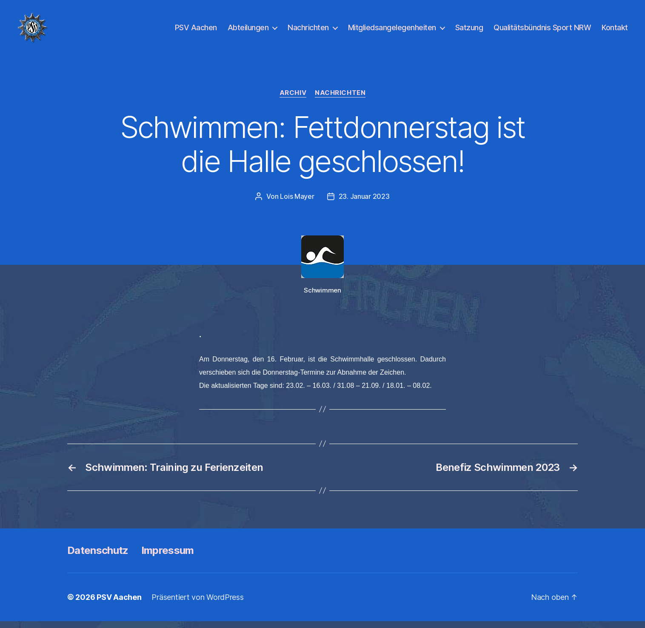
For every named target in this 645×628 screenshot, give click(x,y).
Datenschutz (97, 557)
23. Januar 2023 (364, 203)
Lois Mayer (297, 203)
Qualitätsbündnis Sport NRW (542, 30)
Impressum (167, 557)
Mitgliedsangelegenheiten (392, 30)
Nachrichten (308, 30)
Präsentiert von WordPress (197, 603)
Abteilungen (248, 30)
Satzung (469, 30)
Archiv (293, 100)
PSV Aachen (196, 30)
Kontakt (615, 30)
